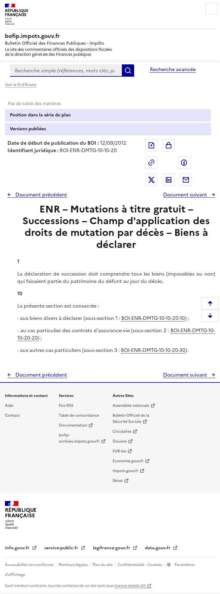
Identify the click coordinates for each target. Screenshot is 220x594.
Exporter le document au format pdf (151, 145)
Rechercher (128, 70)
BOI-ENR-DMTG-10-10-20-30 (153, 350)
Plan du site (103, 565)
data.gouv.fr (158, 548)
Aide (9, 405)
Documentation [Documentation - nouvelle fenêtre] (73, 425)
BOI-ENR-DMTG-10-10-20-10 (153, 318)
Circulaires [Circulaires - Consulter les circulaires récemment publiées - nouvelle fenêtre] (122, 431)
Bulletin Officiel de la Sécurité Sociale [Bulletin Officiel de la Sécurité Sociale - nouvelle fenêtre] (131, 418)
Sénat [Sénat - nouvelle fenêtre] (118, 480)
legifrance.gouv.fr (112, 548)
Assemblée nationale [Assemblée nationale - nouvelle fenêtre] (131, 405)
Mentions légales (73, 565)
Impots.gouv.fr (125, 471)
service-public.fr (61, 548)
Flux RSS (66, 405)
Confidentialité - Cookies (140, 565)
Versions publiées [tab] (28, 129)
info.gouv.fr (18, 548)
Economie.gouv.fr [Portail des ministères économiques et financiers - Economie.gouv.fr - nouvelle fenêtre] (128, 461)
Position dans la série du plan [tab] (40, 115)
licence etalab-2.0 (130, 585)
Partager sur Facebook (184, 162)
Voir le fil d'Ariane (20, 84)
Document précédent (40, 194)
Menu (211, 8)
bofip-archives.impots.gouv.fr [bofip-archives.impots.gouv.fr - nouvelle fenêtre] (79, 438)
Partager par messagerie (186, 180)
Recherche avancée (173, 69)
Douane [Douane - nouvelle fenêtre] (120, 441)
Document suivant (185, 194)
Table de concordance (79, 415)
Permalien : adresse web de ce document (151, 162)
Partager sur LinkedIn (168, 180)
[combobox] (66, 70)
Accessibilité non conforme (29, 565)
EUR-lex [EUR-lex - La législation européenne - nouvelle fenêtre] (119, 451)
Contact (12, 415)
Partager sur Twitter (151, 180)
